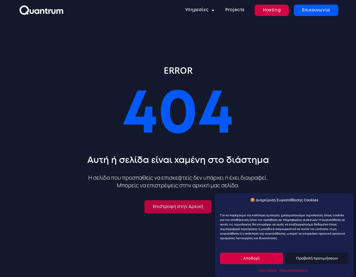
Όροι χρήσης (267, 270)
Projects (235, 10)
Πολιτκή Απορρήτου (294, 270)
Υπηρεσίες (200, 10)
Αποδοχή (251, 258)
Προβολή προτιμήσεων (317, 258)
